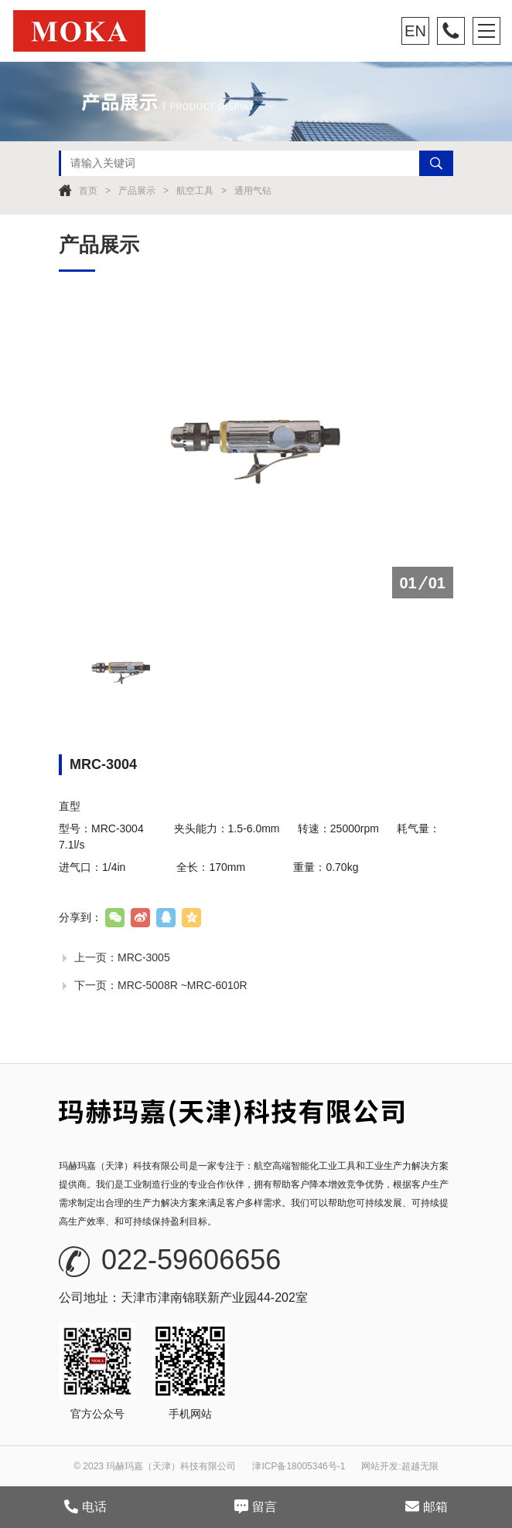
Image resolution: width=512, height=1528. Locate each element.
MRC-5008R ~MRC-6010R (182, 985)
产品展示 (136, 190)
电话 (85, 1506)
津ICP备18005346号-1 (298, 1466)
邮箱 (426, 1506)
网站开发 (379, 1466)
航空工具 (194, 190)
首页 (88, 190)
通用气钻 (252, 190)
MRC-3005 (144, 957)
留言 (255, 1506)
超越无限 (420, 1466)
